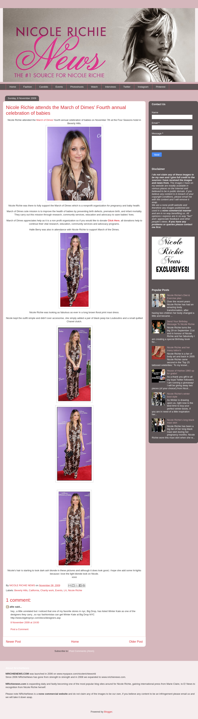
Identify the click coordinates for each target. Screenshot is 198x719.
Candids (43, 86)
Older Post (136, 641)
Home (13, 86)
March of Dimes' (45, 120)
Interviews (110, 86)
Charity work (47, 590)
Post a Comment (19, 629)
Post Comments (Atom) (81, 651)
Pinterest (160, 86)
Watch (94, 86)
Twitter (126, 86)
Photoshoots (77, 86)
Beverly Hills (21, 590)
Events (59, 86)
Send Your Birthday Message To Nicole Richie (180, 323)
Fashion (27, 86)
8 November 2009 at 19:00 (25, 622)
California (34, 590)
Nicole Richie (75, 590)
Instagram (143, 86)
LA (65, 590)
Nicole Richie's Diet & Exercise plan (178, 297)
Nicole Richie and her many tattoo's (178, 349)
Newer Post (13, 641)
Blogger (108, 711)
